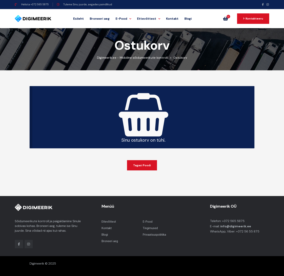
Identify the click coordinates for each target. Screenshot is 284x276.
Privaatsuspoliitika (154, 234)
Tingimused (150, 228)
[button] (253, 18)
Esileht (78, 19)
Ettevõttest (148, 19)
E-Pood (123, 19)
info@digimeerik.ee (235, 226)
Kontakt (172, 19)
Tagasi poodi (142, 165)
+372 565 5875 (233, 221)
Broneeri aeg (100, 19)
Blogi (188, 19)
